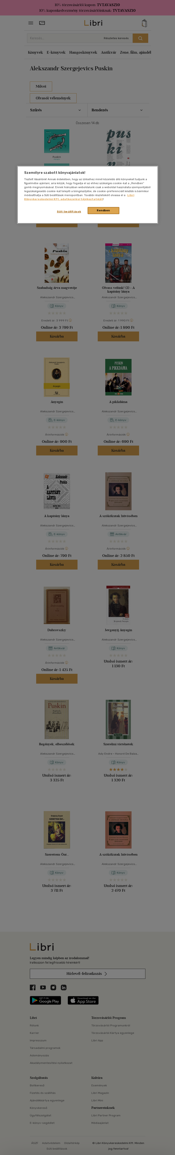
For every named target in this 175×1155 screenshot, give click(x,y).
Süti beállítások (69, 211)
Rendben (103, 210)
